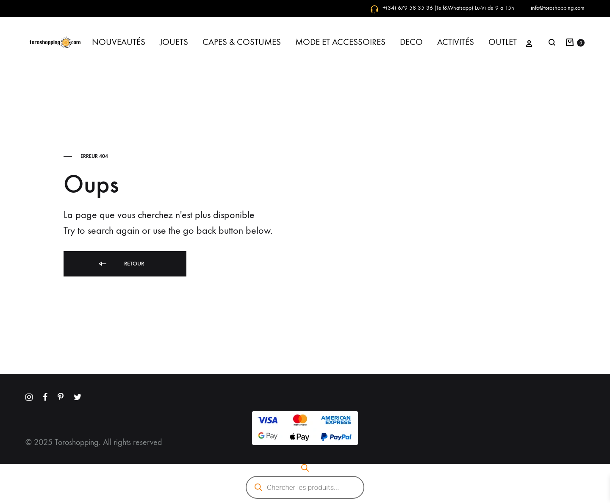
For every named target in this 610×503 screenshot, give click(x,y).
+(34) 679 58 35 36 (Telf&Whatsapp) (428, 7)
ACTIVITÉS (455, 42)
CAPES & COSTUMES (241, 42)
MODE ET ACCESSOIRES (340, 42)
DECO (411, 42)
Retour (120, 264)
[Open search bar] (305, 468)
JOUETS (174, 42)
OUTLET (502, 42)
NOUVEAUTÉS (118, 42)
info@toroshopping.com (558, 7)
